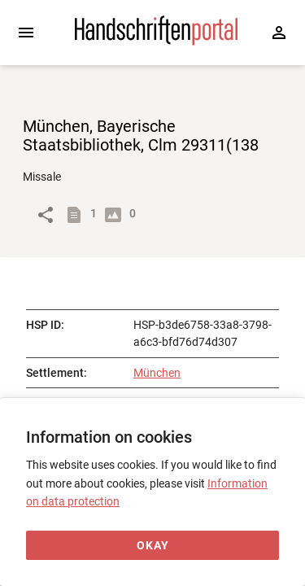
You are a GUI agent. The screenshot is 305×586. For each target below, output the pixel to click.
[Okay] (152, 546)
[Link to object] (45, 215)
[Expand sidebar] (26, 32)
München (157, 372)
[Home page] (156, 41)
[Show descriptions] (77, 215)
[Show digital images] (116, 215)
